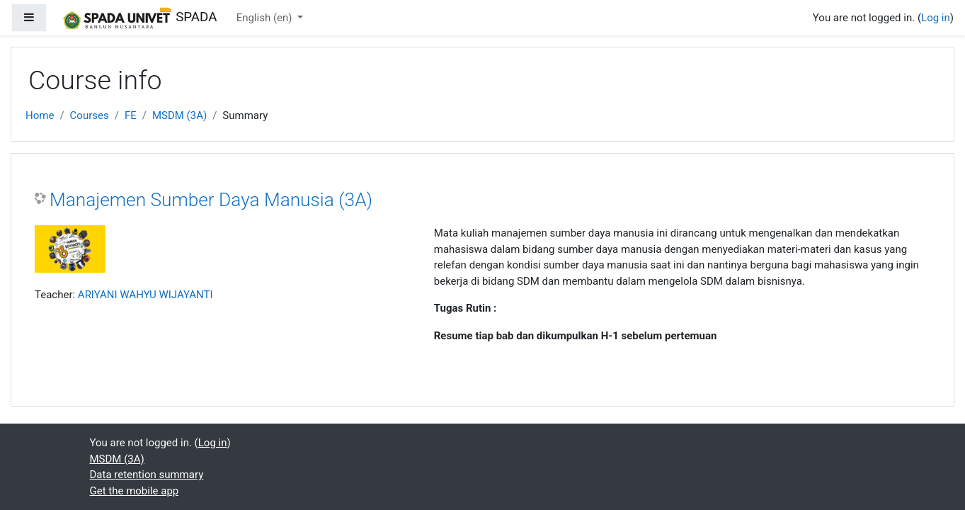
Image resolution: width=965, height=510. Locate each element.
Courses (89, 115)
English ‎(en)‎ (265, 17)
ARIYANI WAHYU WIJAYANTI (145, 294)
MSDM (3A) (179, 115)
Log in (935, 17)
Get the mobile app (134, 490)
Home (39, 115)
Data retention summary (147, 474)
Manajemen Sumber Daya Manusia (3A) (211, 199)
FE (131, 115)
